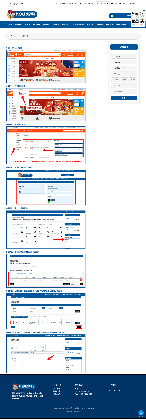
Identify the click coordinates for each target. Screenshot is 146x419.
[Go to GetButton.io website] (141, 417)
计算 (124, 98)
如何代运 (24, 36)
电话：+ (78, 394)
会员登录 (56, 394)
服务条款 (56, 389)
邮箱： (77, 389)
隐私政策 (56, 391)
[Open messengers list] (141, 412)
